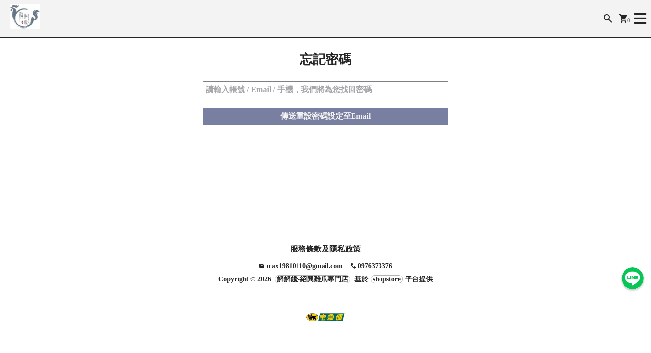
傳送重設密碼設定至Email (325, 118)
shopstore (387, 279)
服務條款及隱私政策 (325, 249)
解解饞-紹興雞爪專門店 (312, 279)
